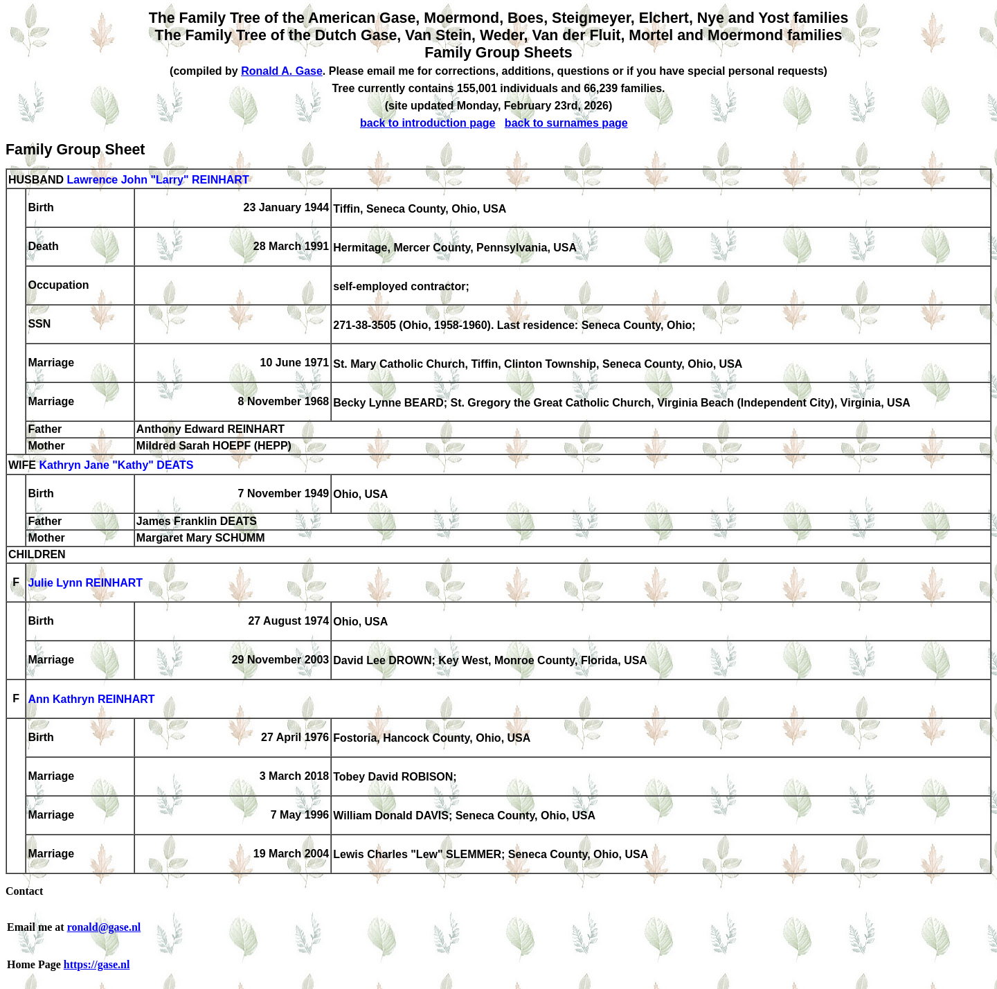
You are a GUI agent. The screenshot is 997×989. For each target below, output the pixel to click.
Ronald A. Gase (282, 71)
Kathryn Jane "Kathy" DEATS (116, 466)
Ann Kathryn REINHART (91, 700)
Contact (24, 891)
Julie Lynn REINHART (85, 583)
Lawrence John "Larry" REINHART (157, 180)
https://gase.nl (97, 964)
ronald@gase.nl (104, 927)
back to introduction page (428, 123)
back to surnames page (566, 123)
